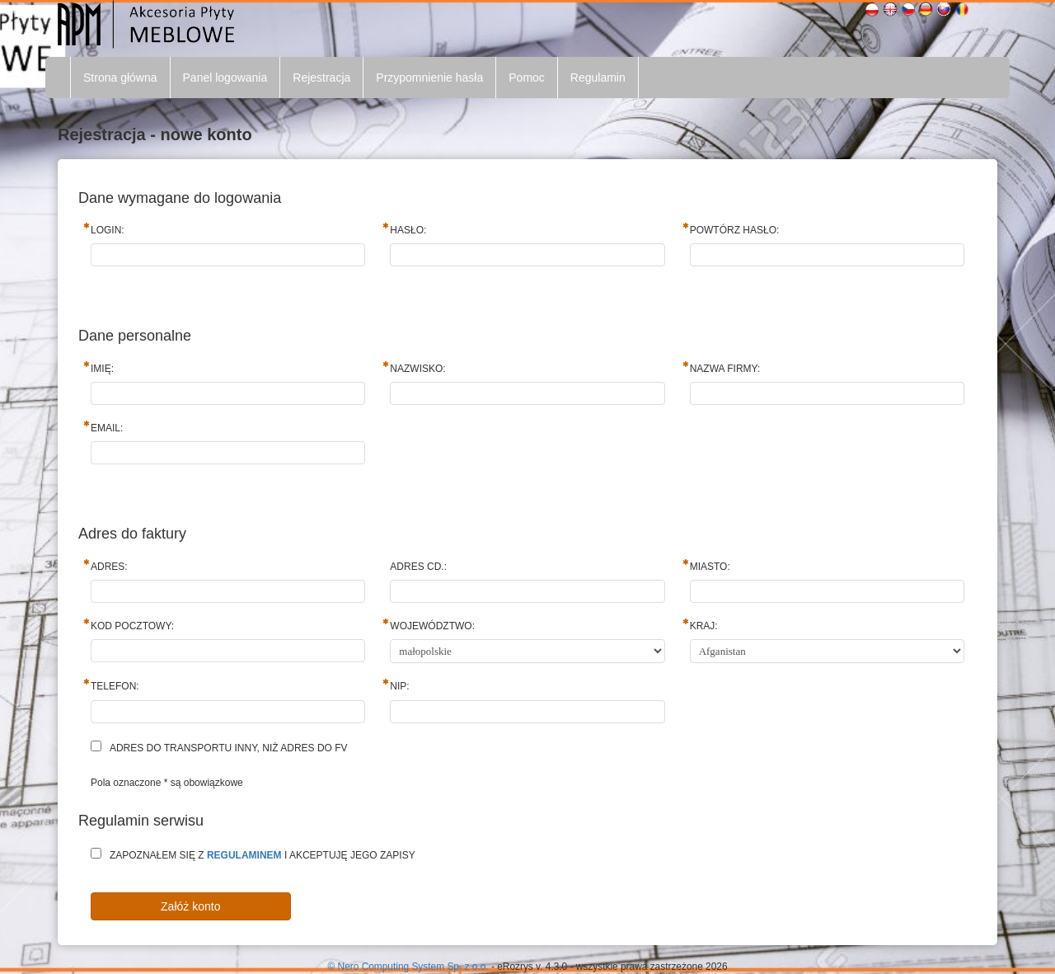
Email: (107, 428)
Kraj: (704, 626)
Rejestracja (321, 77)
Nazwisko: (417, 368)
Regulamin (598, 77)
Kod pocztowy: (132, 626)
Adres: (109, 566)
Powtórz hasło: (735, 230)
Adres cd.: (418, 566)
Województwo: (432, 626)
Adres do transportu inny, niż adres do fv (229, 748)
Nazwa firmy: (725, 368)
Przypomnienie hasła (429, 77)
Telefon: (115, 686)
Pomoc (527, 77)
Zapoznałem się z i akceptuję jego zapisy (262, 855)
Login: (107, 230)
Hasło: (408, 230)
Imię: (102, 368)
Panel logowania (225, 77)
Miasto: (710, 566)
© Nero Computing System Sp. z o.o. (408, 966)
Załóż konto (190, 906)
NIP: (399, 686)
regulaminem (244, 855)
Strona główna (120, 77)
